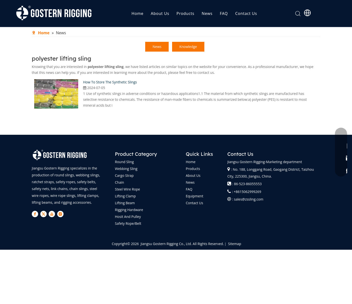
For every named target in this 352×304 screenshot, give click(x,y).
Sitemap (234, 243)
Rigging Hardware (129, 209)
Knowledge (188, 46)
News (207, 13)
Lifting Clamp (125, 196)
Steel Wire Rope (127, 189)
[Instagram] (60, 214)
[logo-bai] (60, 155)
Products (185, 13)
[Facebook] (35, 214)
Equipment (194, 196)
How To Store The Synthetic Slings (110, 82)
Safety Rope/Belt (128, 223)
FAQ (224, 13)
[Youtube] (52, 214)
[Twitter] (43, 214)
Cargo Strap (124, 175)
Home (137, 13)
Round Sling (124, 161)
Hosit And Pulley (128, 216)
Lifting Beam (125, 203)
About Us (160, 13)
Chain (119, 182)
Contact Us (246, 13)
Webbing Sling (126, 168)
